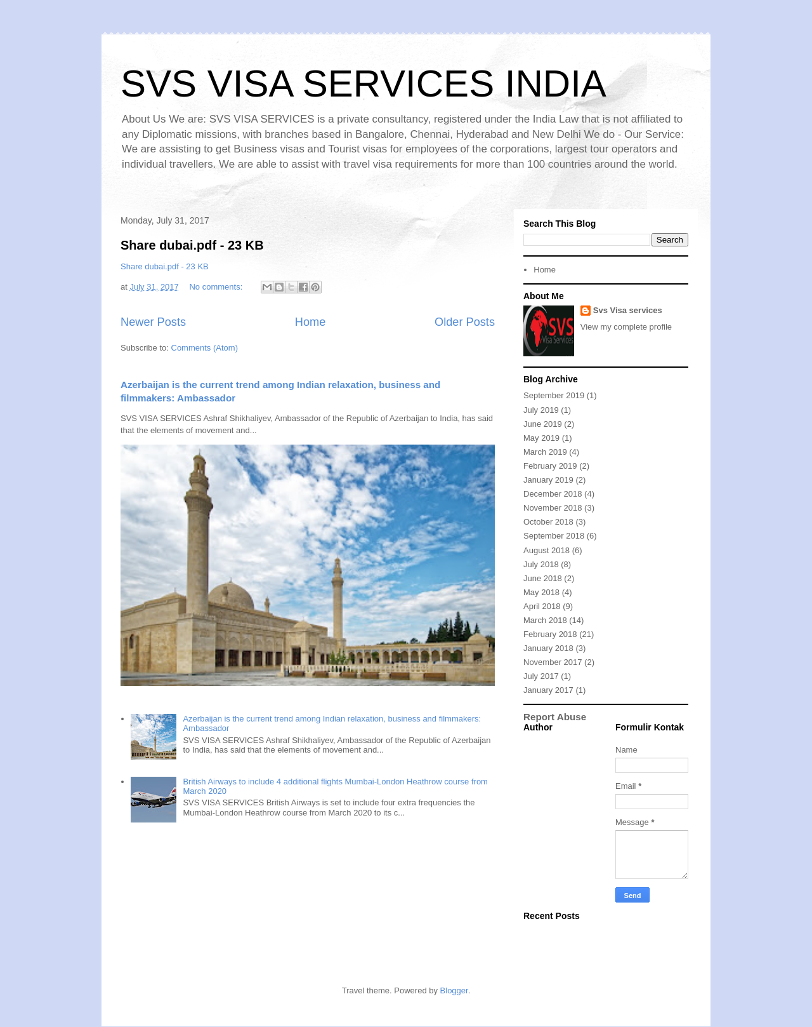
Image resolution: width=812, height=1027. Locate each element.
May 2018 (541, 592)
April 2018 (542, 606)
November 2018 (552, 508)
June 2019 (542, 424)
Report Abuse (554, 716)
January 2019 (548, 480)
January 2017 (548, 690)
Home (310, 322)
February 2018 (550, 634)
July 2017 (541, 676)
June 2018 (542, 578)
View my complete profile (626, 327)
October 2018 (548, 522)
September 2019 (553, 395)
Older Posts (465, 322)
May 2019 (541, 438)
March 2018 (545, 620)
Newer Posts (153, 322)
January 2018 (548, 648)
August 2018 (546, 550)
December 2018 (552, 494)
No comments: (216, 287)
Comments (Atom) (204, 347)
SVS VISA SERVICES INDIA (363, 83)
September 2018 (553, 535)
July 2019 (541, 410)
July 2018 (541, 564)
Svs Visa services (627, 310)
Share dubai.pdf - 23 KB (192, 245)
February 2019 (550, 466)
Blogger (454, 990)
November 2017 (552, 662)
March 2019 (545, 452)
